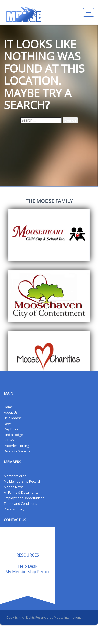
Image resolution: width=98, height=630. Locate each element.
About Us (11, 412)
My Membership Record (22, 481)
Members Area (15, 476)
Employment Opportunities (24, 498)
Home (8, 407)
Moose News (14, 487)
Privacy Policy (14, 509)
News (8, 423)
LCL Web (10, 440)
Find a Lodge (13, 434)
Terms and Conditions (20, 503)
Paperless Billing (16, 445)
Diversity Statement (19, 451)
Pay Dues (11, 429)
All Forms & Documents (21, 492)
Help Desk (27, 566)
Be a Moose (13, 418)
